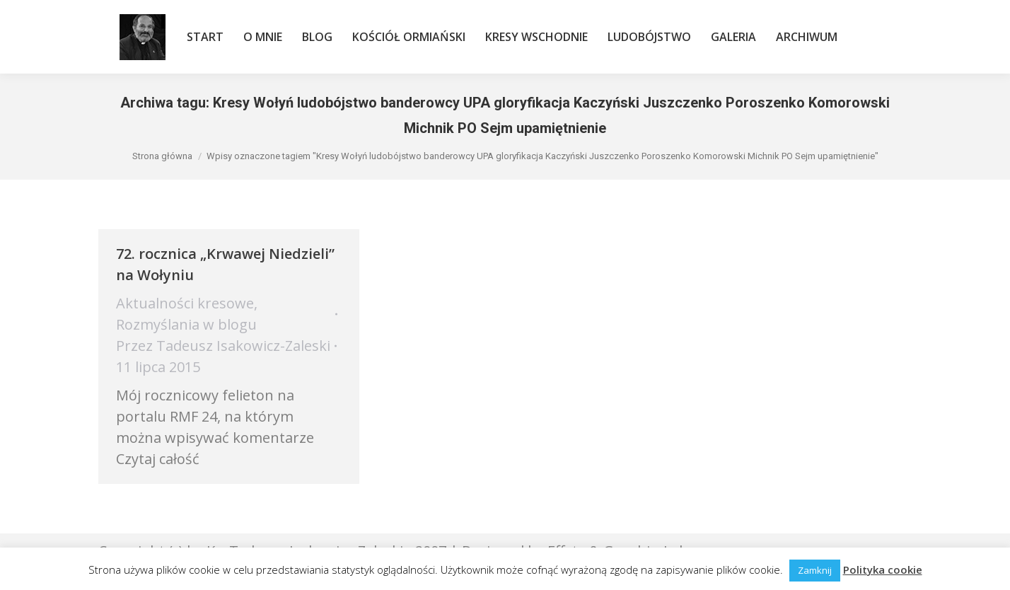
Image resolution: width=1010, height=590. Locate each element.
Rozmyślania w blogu (186, 324)
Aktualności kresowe (185, 303)
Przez (223, 345)
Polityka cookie (882, 569)
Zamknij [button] (815, 570)
